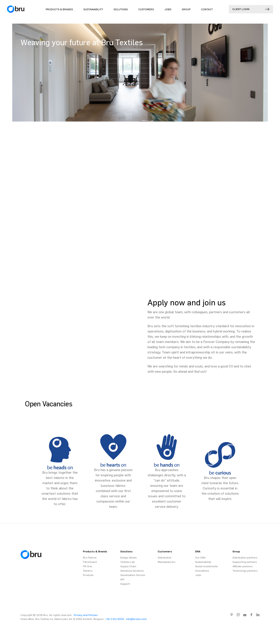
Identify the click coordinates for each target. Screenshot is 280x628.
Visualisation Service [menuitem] (132, 575)
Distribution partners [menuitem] (245, 557)
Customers (146, 9)
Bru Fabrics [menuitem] (89, 557)
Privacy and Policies (86, 615)
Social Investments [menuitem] (206, 566)
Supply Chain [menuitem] (128, 566)
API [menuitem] (122, 579)
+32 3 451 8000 (114, 619)
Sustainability (93, 9)
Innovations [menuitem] (202, 570)
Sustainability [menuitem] (203, 562)
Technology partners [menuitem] (245, 570)
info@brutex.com (136, 619)
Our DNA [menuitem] (200, 557)
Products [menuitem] (88, 575)
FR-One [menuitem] (87, 566)
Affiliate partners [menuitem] (243, 566)
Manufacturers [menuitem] (166, 562)
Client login (251, 9)
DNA (197, 551)
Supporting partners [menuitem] (245, 562)
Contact (207, 9)
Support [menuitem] (125, 583)
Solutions (121, 9)
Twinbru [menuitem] (88, 570)
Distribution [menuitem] (165, 557)
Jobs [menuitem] (198, 575)
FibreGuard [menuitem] (90, 562)
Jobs (167, 9)
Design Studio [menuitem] (128, 557)
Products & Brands (59, 9)
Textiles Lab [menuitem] (127, 562)
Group (186, 9)
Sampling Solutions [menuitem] (132, 570)
